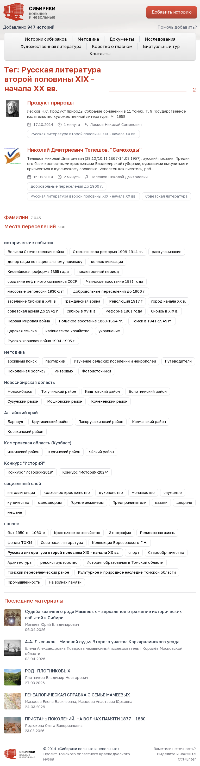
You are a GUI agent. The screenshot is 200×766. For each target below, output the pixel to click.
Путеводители (178, 361)
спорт (133, 552)
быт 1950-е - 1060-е (26, 532)
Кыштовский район (102, 391)
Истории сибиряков (46, 39)
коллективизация (107, 261)
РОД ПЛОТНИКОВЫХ (47, 670)
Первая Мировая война (29, 321)
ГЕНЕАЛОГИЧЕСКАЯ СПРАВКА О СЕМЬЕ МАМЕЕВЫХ (77, 694)
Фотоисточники (96, 371)
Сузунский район (23, 401)
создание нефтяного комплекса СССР (42, 281)
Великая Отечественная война (36, 251)
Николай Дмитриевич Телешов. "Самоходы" (84, 149)
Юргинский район (64, 452)
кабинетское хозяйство (68, 331)
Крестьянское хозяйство (77, 532)
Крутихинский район (51, 421)
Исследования (160, 39)
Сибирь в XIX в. (164, 311)
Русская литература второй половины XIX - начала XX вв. (83, 134)
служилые (173, 492)
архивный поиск (22, 361)
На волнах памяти (65, 582)
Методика (88, 39)
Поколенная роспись (27, 371)
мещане (15, 512)
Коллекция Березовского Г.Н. (119, 542)
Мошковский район (64, 401)
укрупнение (109, 331)
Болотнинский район (148, 391)
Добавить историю (172, 12)
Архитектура (20, 562)
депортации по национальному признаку (45, 261)
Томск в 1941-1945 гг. (152, 321)
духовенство (111, 492)
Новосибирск (20, 391)
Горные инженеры (87, 502)
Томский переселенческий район (38, 572)
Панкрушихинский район (100, 421)
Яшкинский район (23, 452)
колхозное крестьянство (67, 492)
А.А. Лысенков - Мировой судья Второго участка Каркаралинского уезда (102, 641)
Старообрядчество (166, 552)
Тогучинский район (58, 391)
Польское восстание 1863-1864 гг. (91, 321)
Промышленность (24, 582)
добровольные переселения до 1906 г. (66, 186)
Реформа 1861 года (123, 311)
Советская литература (166, 196)
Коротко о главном (112, 46)
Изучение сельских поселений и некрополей (115, 361)
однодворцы (50, 502)
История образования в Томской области (124, 562)
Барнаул (15, 421)
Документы (122, 39)
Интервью (63, 371)
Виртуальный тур (161, 46)
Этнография (120, 532)
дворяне (184, 502)
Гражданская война (82, 301)
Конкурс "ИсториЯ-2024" (85, 472)
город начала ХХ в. (168, 301)
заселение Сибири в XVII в (32, 301)
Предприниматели (129, 502)
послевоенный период (98, 271)
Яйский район (101, 452)
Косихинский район (25, 431)
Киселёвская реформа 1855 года (38, 271)
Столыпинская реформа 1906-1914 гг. (108, 251)
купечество (18, 502)
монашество (143, 492)
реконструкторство (59, 562)
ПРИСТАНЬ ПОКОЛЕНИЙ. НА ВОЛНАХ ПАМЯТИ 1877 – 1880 (85, 718)
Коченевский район (109, 401)
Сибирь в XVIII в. (82, 311)
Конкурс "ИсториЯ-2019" (30, 472)
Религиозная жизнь (157, 532)
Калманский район (149, 421)
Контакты (100, 53)
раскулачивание (167, 251)
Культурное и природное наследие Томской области (127, 572)
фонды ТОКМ (20, 542)
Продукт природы (50, 102)
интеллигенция (21, 492)
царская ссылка (22, 331)
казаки (161, 502)
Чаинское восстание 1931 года (114, 281)
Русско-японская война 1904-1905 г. (42, 341)
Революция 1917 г (125, 301)
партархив (55, 361)
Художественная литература (51, 46)
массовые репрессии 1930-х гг (36, 291)
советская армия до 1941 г (33, 311)
